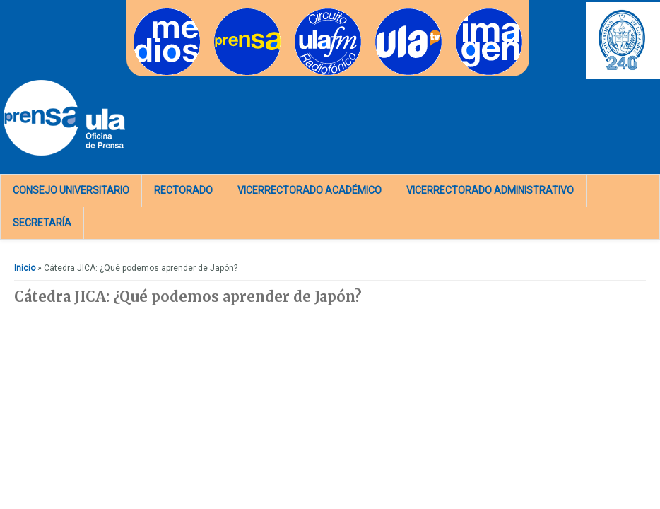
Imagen (470, 13)
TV (380, 13)
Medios (148, 13)
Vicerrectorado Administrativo (490, 190)
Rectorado (183, 190)
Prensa (228, 13)
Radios (308, 13)
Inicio (24, 268)
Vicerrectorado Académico (309, 190)
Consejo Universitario (71, 190)
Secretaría (42, 222)
